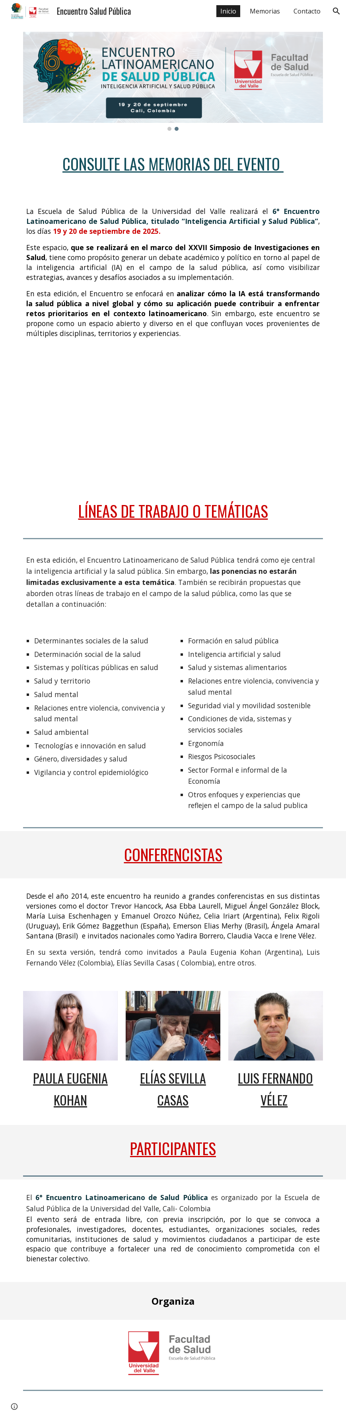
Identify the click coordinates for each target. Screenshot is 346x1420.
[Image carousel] (173, 81)
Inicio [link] (228, 11)
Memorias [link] (265, 11)
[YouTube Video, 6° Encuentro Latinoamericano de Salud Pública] (173, 422)
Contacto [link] (307, 11)
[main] (173, 164)
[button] (336, 11)
